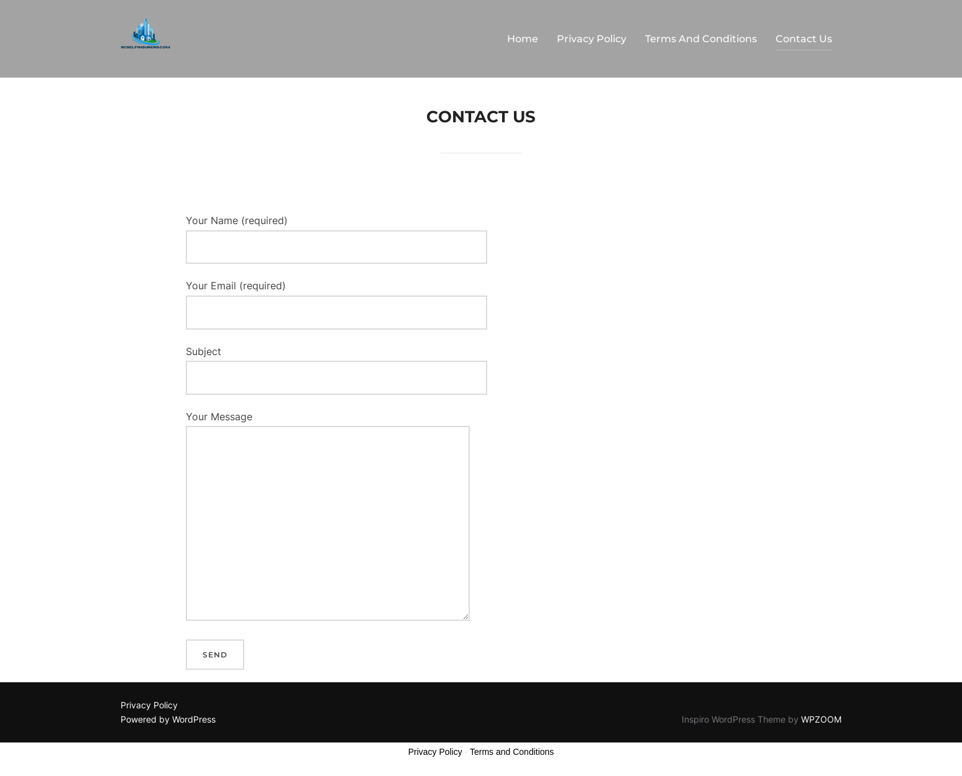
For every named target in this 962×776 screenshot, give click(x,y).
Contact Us (804, 39)
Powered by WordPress (168, 719)
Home (522, 39)
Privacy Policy (591, 39)
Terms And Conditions (701, 39)
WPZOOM (821, 719)
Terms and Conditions (512, 752)
